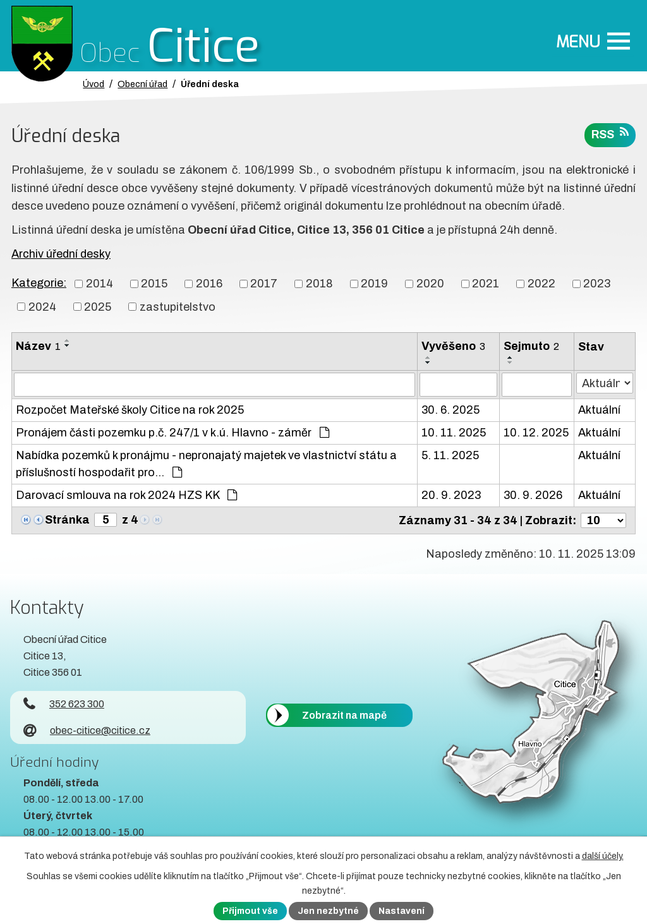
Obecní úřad (142, 84)
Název (38, 346)
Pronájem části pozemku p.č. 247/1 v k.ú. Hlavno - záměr (172, 432)
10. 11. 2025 (453, 432)
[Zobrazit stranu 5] (105, 520)
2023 (596, 283)
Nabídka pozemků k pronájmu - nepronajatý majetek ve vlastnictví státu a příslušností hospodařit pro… (206, 464)
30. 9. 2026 (533, 495)
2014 (99, 283)
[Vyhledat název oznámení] (214, 385)
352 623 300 (63, 704)
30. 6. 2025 (450, 410)
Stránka (67, 519)
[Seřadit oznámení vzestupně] (68, 340)
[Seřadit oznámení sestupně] (68, 345)
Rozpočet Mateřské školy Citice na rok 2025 (130, 410)
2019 (374, 283)
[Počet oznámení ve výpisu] (603, 520)
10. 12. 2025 (536, 432)
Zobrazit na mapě (344, 715)
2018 (319, 283)
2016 (209, 283)
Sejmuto (531, 346)
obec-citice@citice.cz (86, 730)
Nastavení (401, 911)
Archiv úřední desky (61, 254)
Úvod (93, 84)
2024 (42, 306)
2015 (154, 283)
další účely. (603, 856)
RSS (610, 133)
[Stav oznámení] (604, 383)
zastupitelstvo (177, 306)
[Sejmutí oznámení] (536, 385)
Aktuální (599, 410)
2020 (430, 283)
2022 (541, 283)
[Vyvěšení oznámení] (458, 385)
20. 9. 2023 (451, 495)
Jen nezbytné (328, 911)
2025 (97, 306)
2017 (263, 283)
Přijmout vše (250, 911)
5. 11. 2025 (450, 455)
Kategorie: (38, 283)
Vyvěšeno (453, 346)
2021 (485, 283)
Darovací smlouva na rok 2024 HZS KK (126, 495)
